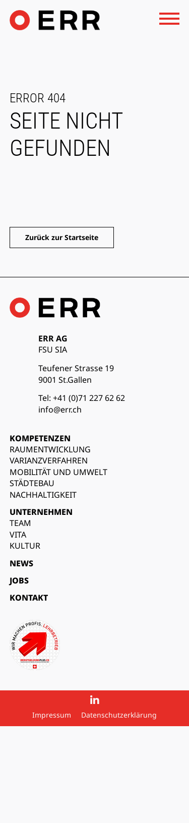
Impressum (51, 715)
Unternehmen (41, 511)
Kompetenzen (40, 438)
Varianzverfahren (49, 460)
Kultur (25, 545)
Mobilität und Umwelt (58, 472)
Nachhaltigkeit (43, 494)
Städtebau (32, 483)
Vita (18, 534)
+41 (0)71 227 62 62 (89, 397)
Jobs (19, 580)
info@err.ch (60, 409)
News (21, 563)
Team (20, 522)
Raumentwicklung (50, 449)
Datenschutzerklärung (119, 715)
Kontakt (29, 597)
